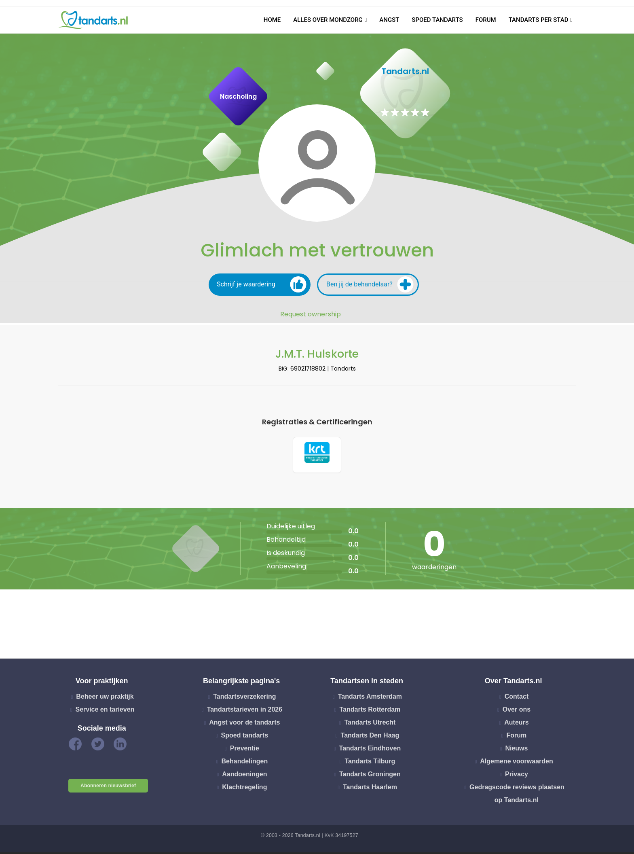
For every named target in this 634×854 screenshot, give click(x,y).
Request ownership (310, 314)
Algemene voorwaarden (516, 763)
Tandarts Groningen (370, 776)
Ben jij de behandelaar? (370, 284)
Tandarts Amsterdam (370, 698)
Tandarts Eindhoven (370, 750)
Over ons (516, 711)
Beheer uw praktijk (104, 698)
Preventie (244, 750)
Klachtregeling (244, 789)
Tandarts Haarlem (370, 789)
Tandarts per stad (538, 19)
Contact (517, 698)
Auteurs (516, 724)
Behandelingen (245, 763)
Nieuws (516, 750)
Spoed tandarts (437, 19)
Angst (389, 19)
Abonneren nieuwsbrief (108, 787)
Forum (486, 19)
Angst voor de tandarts (244, 724)
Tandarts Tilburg (370, 763)
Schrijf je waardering (261, 284)
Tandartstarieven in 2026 (244, 711)
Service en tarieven (104, 711)
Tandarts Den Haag (370, 737)
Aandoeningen (244, 776)
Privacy (516, 776)
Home (272, 19)
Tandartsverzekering (244, 698)
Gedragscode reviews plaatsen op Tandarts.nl (516, 795)
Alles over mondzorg (328, 19)
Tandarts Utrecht (369, 724)
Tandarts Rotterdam (369, 711)
